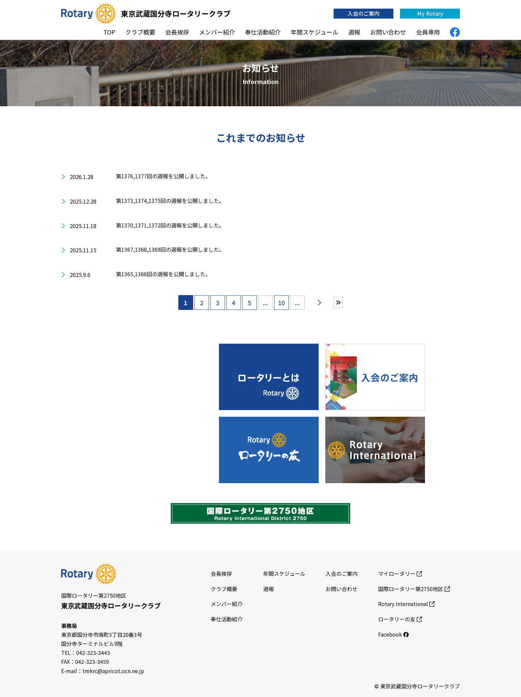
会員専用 (428, 32)
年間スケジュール (314, 32)
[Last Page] (338, 302)
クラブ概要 (140, 32)
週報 (354, 32)
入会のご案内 (363, 13)
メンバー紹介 (217, 32)
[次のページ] (319, 302)
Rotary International (406, 604)
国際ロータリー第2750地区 (414, 589)
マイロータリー (400, 573)
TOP (109, 32)
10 (281, 302)
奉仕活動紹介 (263, 32)
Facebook (393, 634)
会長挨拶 (177, 32)
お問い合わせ (388, 32)
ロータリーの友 (400, 619)
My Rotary (430, 13)
